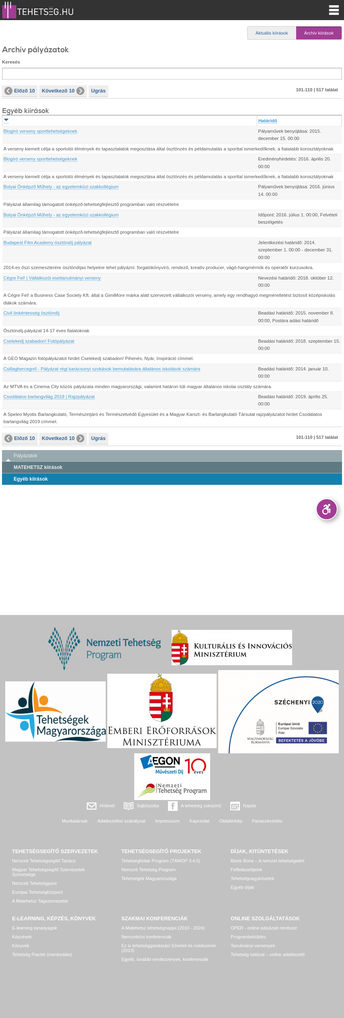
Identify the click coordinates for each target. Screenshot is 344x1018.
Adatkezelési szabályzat (121, 821)
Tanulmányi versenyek (253, 945)
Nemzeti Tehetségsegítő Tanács (44, 860)
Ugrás (98, 91)
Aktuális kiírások (272, 33)
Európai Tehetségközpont (37, 892)
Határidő (267, 120)
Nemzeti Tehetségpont (34, 883)
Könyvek (20, 945)
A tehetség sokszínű (201, 805)
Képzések (22, 936)
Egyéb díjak (242, 887)
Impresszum (167, 821)
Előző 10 (19, 91)
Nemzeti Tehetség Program (148, 869)
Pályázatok (25, 456)
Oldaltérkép (230, 821)
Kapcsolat (199, 821)
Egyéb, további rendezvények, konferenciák (164, 959)
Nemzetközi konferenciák (146, 936)
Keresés (11, 62)
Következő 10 (63, 91)
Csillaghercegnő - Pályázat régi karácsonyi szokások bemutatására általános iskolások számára (102, 368)
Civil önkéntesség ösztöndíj (32, 313)
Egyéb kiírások (31, 479)
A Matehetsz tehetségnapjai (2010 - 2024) (163, 927)
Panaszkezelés (267, 821)
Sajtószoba (148, 805)
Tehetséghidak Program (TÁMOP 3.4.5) (160, 860)
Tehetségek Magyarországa (148, 878)
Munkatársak (75, 821)
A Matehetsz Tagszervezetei (40, 901)
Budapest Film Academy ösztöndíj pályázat (48, 242)
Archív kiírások (319, 33)
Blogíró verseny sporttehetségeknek (41, 131)
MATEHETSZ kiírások (38, 467)
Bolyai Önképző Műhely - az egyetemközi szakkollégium (61, 186)
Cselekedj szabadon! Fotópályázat (39, 341)
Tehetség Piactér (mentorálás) (42, 954)
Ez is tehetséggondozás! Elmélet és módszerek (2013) (168, 948)
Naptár (250, 805)
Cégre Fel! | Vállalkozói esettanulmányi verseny (52, 278)
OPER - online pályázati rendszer (264, 927)
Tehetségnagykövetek (252, 878)
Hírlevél (107, 805)
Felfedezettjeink (246, 869)
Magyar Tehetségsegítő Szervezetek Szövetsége (48, 872)
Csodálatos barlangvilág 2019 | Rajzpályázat (49, 396)
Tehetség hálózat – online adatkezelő (268, 954)
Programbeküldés (248, 936)
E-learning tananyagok (34, 927)
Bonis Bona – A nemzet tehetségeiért (267, 860)
